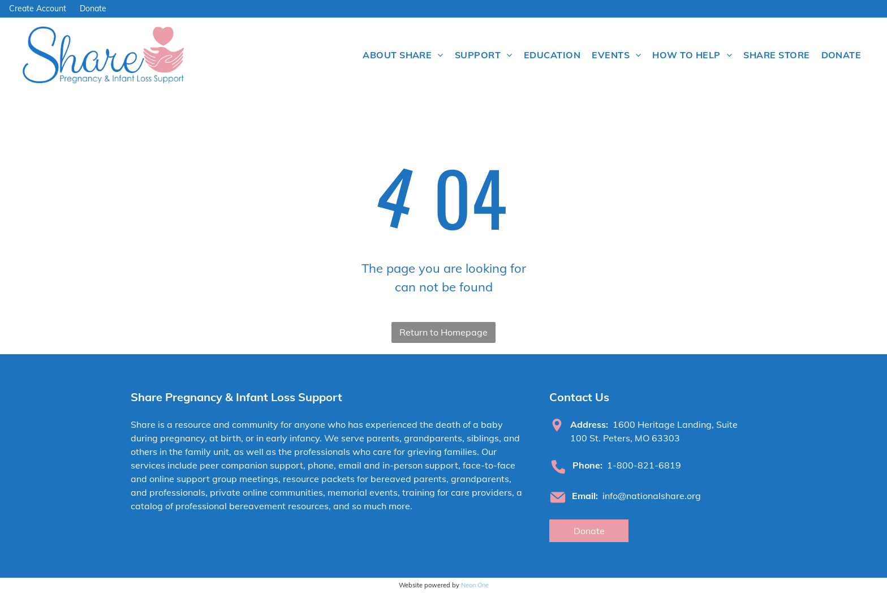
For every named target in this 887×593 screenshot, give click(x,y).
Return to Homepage (443, 332)
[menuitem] (403, 55)
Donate (93, 8)
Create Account (37, 8)
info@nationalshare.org (651, 495)
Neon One (475, 585)
